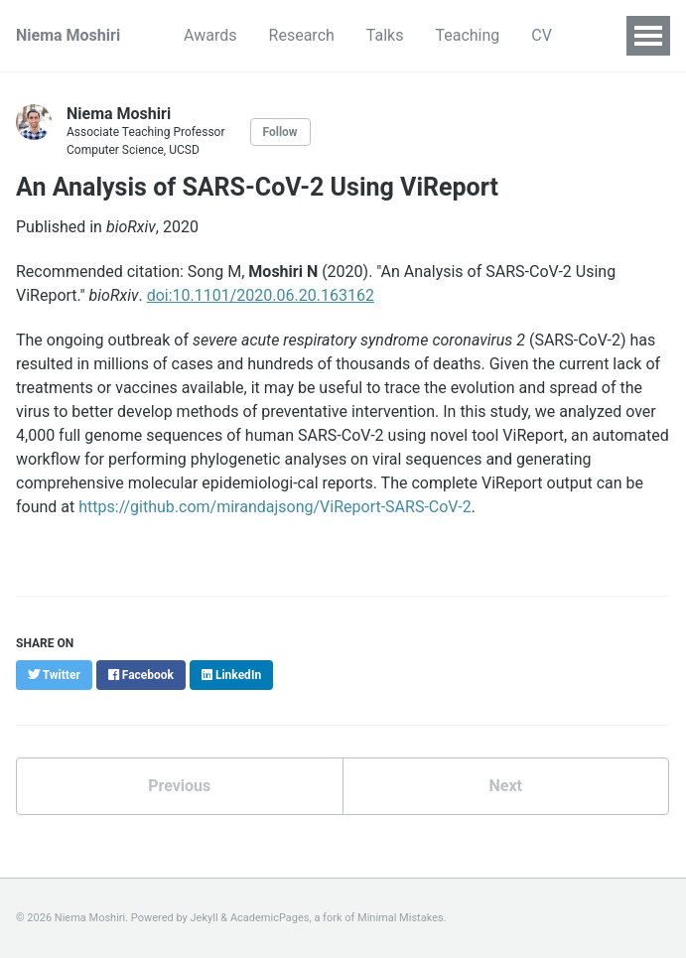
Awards (210, 35)
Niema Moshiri (68, 35)
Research (302, 35)
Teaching (467, 35)
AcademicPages (270, 917)
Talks (385, 35)
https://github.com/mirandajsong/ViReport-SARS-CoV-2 (274, 506)
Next (505, 785)
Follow (280, 132)
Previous (179, 785)
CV (541, 35)
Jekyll (204, 917)
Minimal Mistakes (400, 917)
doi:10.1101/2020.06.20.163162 (260, 295)
